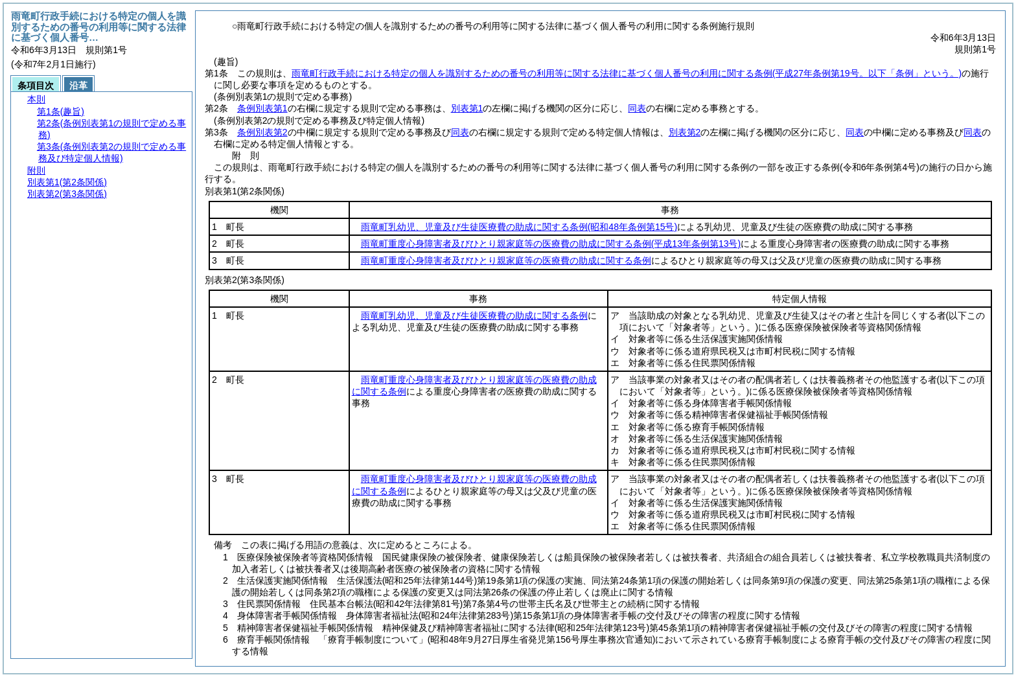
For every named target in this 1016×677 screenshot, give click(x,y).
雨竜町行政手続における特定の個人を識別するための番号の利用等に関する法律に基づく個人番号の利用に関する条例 (627, 73)
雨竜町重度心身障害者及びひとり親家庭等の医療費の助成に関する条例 (551, 243)
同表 (637, 108)
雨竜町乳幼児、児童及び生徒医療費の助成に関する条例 (519, 227)
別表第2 (685, 132)
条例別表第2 (262, 132)
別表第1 (467, 108)
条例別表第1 (262, 108)
